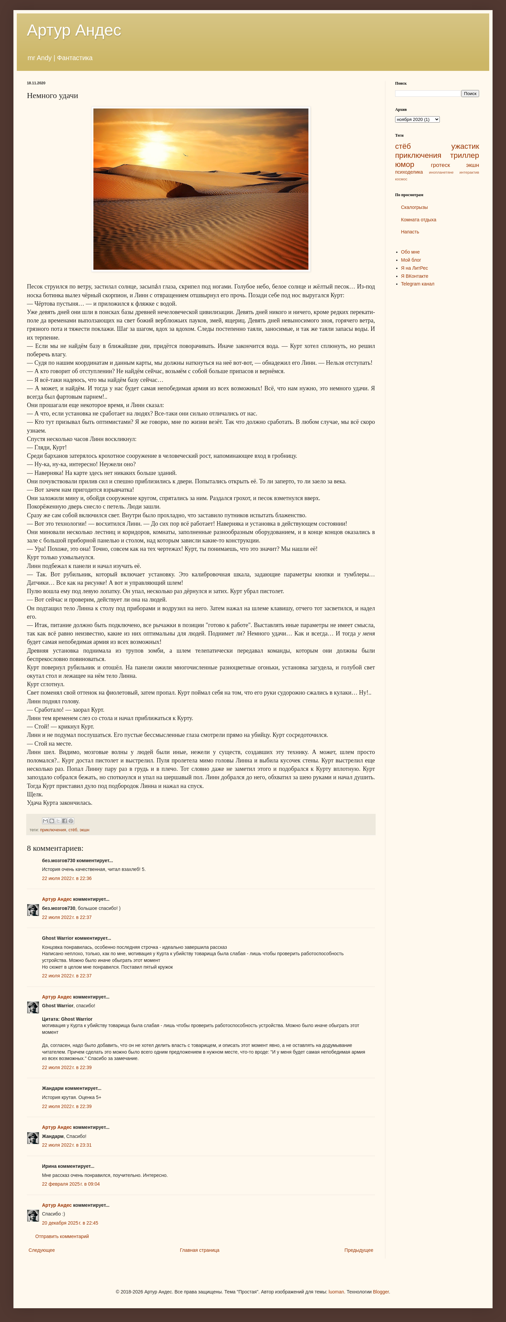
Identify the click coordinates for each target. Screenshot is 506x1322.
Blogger (381, 1291)
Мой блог (411, 260)
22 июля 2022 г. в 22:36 (67, 878)
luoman (336, 1291)
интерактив (469, 172)
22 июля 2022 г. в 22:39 (67, 1067)
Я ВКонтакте (414, 276)
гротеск (440, 165)
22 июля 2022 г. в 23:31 (67, 1145)
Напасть (410, 231)
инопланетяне (441, 172)
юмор (404, 164)
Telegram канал (417, 284)
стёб (73, 830)
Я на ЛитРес (414, 268)
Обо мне (410, 252)
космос (401, 179)
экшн (84, 830)
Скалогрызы (414, 207)
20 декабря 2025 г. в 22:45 (70, 1223)
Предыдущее (358, 1250)
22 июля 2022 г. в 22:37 (67, 917)
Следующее (42, 1250)
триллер (464, 155)
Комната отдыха (418, 219)
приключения (53, 830)
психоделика (409, 172)
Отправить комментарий (62, 1236)
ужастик (465, 146)
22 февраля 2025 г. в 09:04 (71, 1184)
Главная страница (200, 1250)
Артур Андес (74, 30)
